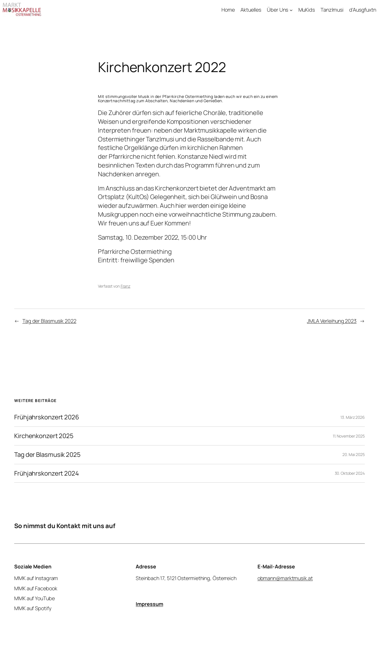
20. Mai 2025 (353, 454)
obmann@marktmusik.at (285, 578)
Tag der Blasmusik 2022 (49, 320)
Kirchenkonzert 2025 (44, 436)
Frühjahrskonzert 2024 (46, 473)
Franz (126, 286)
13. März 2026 (352, 417)
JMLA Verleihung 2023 (332, 320)
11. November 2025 (349, 436)
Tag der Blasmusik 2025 (47, 454)
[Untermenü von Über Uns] (291, 9)
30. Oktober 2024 (350, 473)
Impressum (149, 603)
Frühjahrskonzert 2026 (46, 417)
